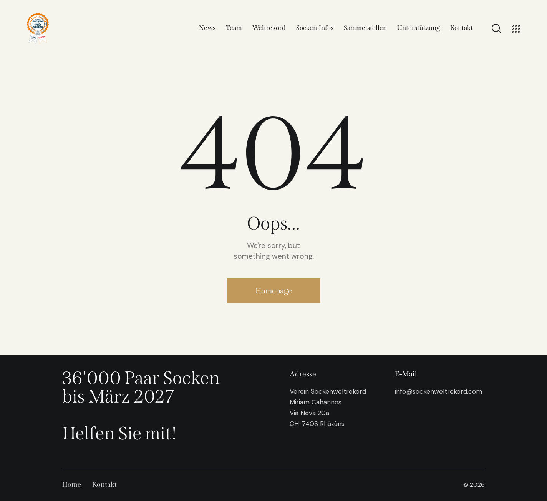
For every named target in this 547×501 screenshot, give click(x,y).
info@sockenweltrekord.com (438, 391)
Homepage (273, 290)
